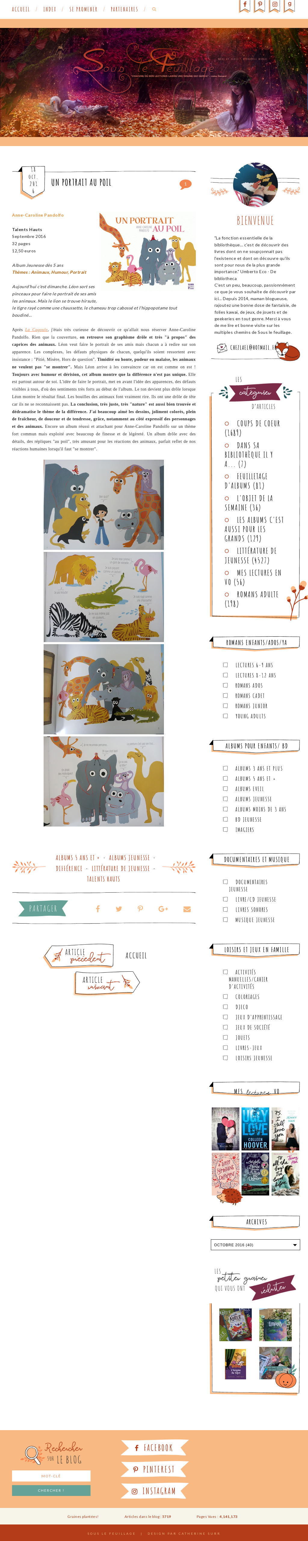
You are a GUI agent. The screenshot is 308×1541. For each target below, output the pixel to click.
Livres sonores (252, 909)
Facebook (154, 1447)
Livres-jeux (249, 1048)
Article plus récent (93, 973)
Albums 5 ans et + (78, 858)
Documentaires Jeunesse (248, 885)
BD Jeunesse (249, 819)
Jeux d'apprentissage (259, 1017)
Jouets (243, 1037)
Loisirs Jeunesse (254, 1058)
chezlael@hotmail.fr (253, 347)
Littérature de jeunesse (121, 868)
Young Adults (251, 716)
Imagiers (245, 829)
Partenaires (125, 9)
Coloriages (248, 996)
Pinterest (154, 1469)
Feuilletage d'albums (246, 480)
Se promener (83, 9)
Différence (69, 868)
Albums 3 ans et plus (259, 768)
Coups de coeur (258, 423)
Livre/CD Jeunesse (256, 899)
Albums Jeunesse (129, 858)
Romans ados (249, 685)
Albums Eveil (250, 789)
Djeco (242, 1007)
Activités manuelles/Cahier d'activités (248, 979)
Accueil (21, 9)
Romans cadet (250, 695)
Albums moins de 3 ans (261, 809)
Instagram (154, 1491)
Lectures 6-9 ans (254, 665)
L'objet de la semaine (249, 502)
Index (50, 9)
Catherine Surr (200, 1533)
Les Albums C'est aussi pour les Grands (254, 529)
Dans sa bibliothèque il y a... (249, 454)
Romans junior (252, 706)
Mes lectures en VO (253, 577)
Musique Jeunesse (255, 920)
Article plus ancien (95, 946)
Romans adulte (258, 594)
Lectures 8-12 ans (256, 675)
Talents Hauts (103, 879)
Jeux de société (253, 1027)
